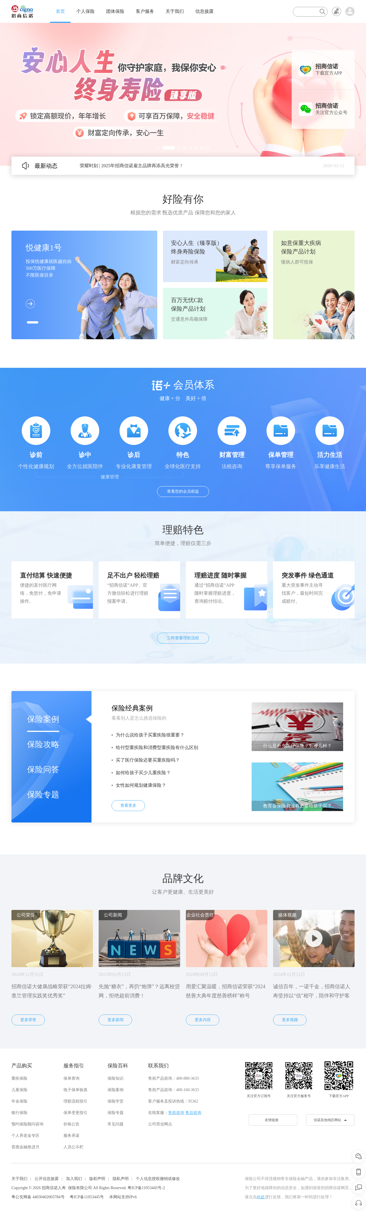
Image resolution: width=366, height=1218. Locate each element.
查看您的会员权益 (183, 491)
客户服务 (145, 11)
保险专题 (43, 794)
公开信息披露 (47, 1179)
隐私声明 (121, 1179)
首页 (60, 11)
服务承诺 (71, 1135)
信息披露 (204, 11)
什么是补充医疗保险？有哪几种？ (297, 745)
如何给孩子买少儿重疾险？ (143, 772)
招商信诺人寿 (54, 1188)
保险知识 (116, 1078)
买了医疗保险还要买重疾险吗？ (148, 760)
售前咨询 (176, 1113)
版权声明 (97, 1179)
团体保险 (115, 11)
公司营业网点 (160, 1124)
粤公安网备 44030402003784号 (38, 1197)
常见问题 (116, 1124)
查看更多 (128, 805)
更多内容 (203, 1020)
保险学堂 (116, 1101)
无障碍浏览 (336, 11)
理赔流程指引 (75, 1101)
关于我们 (175, 11)
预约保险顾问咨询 (27, 1124)
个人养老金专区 (25, 1135)
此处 (261, 1197)
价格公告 (71, 1124)
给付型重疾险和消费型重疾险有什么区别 (157, 747)
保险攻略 (43, 744)
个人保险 (85, 11)
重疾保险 (19, 1078)
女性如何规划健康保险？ (141, 785)
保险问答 (43, 769)
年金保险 (19, 1101)
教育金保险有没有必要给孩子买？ (297, 805)
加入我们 (74, 1179)
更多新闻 (116, 1020)
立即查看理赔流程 (183, 638)
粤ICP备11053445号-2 (146, 1188)
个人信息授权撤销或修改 (158, 1179)
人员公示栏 (73, 1147)
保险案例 (43, 719)
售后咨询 (193, 1113)
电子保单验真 (75, 1090)
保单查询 (71, 1078)
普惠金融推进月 (25, 1147)
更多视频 (290, 1020)
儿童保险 (19, 1090)
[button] (158, 147)
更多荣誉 (28, 1020)
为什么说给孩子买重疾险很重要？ (150, 734)
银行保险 (19, 1113)
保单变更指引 (75, 1113)
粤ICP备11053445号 (87, 1197)
